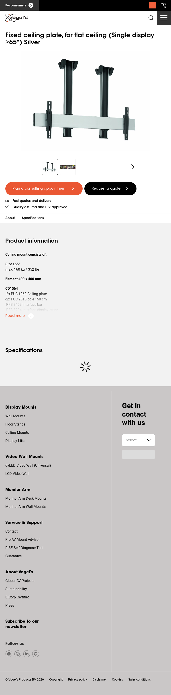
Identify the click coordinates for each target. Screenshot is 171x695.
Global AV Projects (19, 581)
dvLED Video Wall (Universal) (28, 465)
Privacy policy (77, 679)
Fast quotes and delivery (31, 201)
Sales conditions (139, 679)
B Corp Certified (17, 597)
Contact (11, 531)
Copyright (56, 679)
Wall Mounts (15, 416)
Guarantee (13, 556)
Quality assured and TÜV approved (39, 207)
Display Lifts (15, 441)
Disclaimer (99, 679)
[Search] (152, 6)
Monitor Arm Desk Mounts (26, 498)
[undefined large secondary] (110, 188)
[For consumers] (19, 5)
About (10, 218)
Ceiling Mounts (17, 432)
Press (9, 605)
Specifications (33, 218)
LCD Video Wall (17, 474)
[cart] (164, 5)
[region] (85, 101)
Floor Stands (15, 424)
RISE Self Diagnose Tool (24, 548)
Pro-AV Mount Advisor (22, 539)
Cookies (117, 679)
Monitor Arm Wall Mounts (25, 507)
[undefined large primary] (44, 188)
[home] (16, 18)
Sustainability (16, 589)
